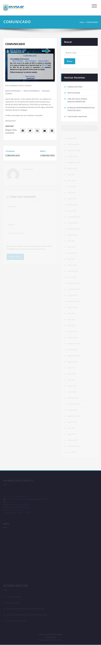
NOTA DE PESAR (73, 93)
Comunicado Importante (77, 116)
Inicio (82, 22)
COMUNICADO (92, 22)
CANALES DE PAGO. (75, 87)
